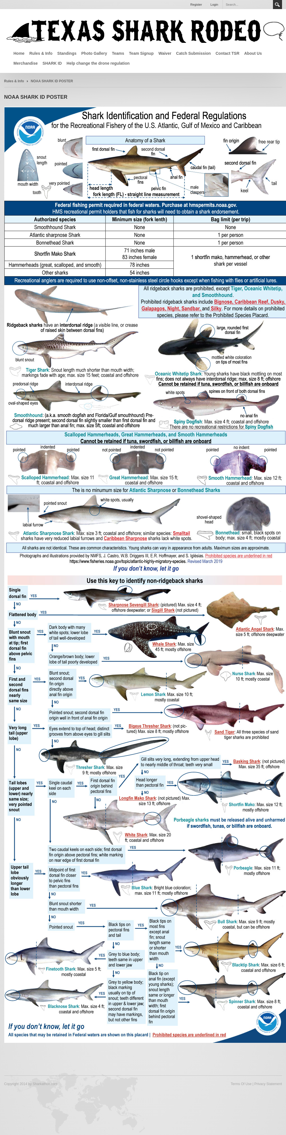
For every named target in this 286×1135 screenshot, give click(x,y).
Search (277, 4)
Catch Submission (193, 53)
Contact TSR (228, 53)
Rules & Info (40, 53)
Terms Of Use (241, 1084)
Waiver (164, 53)
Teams (118, 53)
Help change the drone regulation (98, 63)
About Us (253, 53)
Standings (67, 53)
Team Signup (141, 53)
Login (214, 4)
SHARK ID (52, 63)
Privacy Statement (268, 1084)
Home (19, 53)
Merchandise (26, 63)
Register (196, 4)
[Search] (248, 4)
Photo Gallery (94, 53)
